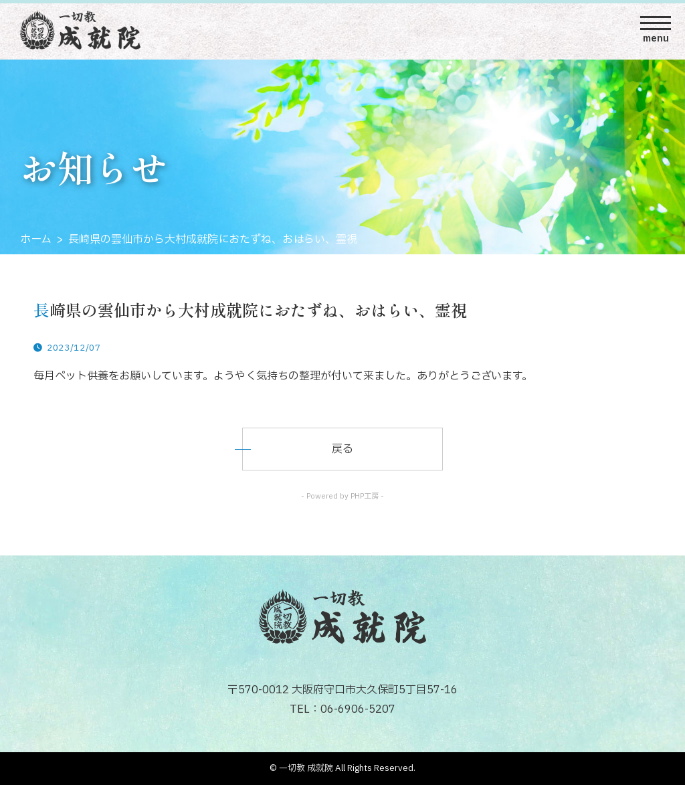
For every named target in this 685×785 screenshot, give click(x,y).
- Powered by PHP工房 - (342, 496)
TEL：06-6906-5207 (342, 709)
